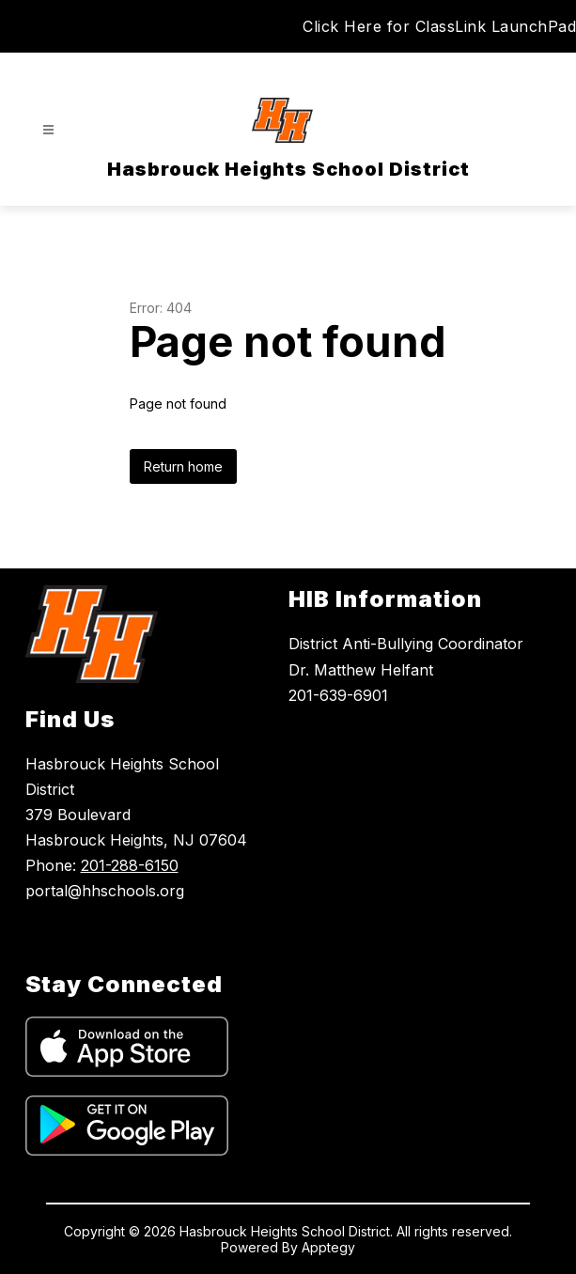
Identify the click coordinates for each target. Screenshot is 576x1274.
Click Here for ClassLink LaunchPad (439, 26)
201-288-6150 (130, 865)
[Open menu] (48, 130)
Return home (183, 466)
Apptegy (328, 1247)
